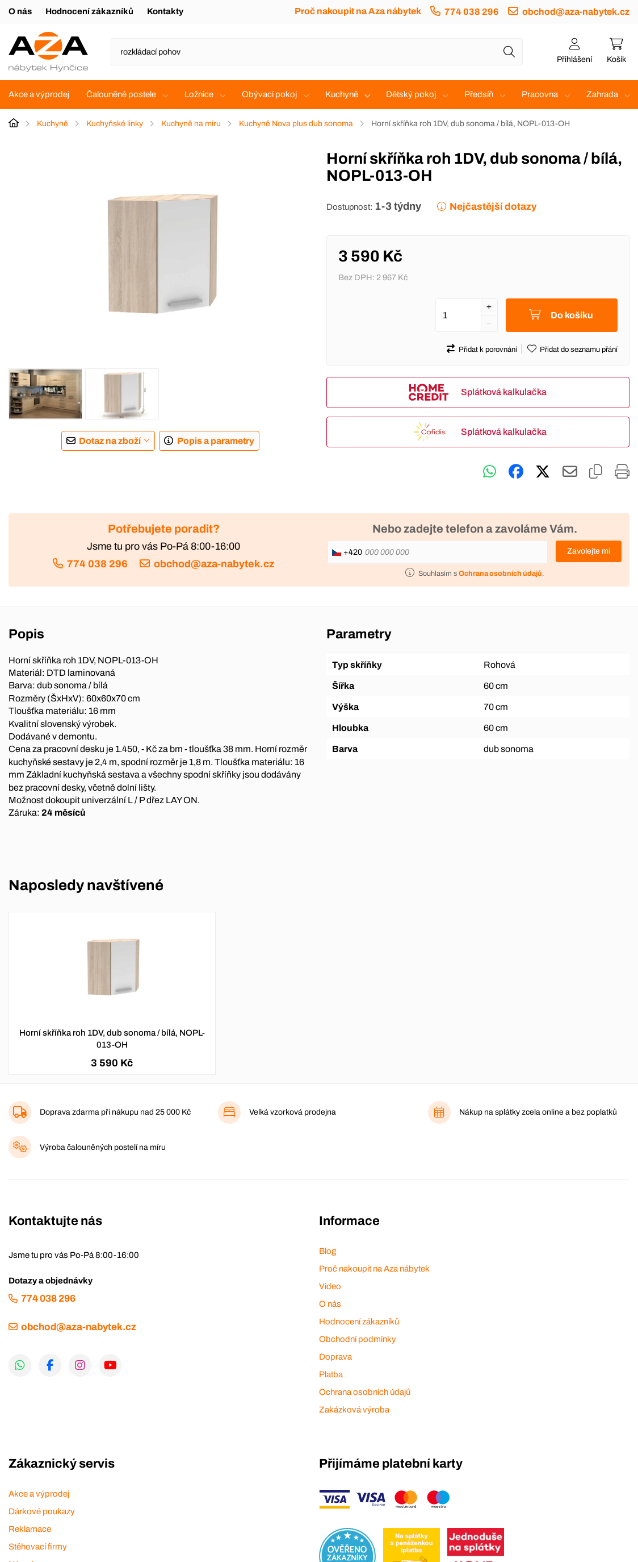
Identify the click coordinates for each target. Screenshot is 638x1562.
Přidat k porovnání (488, 350)
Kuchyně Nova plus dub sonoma (296, 123)
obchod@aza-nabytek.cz (575, 11)
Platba (331, 1374)
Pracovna (540, 94)
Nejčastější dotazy (493, 206)
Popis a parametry (215, 441)
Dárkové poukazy (42, 1511)
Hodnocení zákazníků (89, 11)
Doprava (335, 1356)
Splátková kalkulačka (504, 392)
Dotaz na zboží (110, 441)
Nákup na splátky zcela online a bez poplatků (538, 1112)
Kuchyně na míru (191, 123)
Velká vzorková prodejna (292, 1112)
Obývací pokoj (269, 94)
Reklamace (30, 1529)
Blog (327, 1251)
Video (330, 1286)
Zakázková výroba (354, 1409)
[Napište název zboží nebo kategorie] (317, 51)
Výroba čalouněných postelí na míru (103, 1147)
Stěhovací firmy (38, 1546)
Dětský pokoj (411, 94)
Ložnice (198, 94)
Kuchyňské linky (114, 123)
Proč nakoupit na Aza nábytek (358, 11)
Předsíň (478, 94)
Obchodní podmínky (357, 1339)
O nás (20, 11)
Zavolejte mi (588, 551)
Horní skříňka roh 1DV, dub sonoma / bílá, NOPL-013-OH (112, 1038)
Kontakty (165, 11)
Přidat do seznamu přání (579, 350)
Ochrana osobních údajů (364, 1392)
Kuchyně (341, 94)
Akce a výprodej (39, 94)
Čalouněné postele (121, 94)
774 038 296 (471, 11)
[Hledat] (509, 51)
